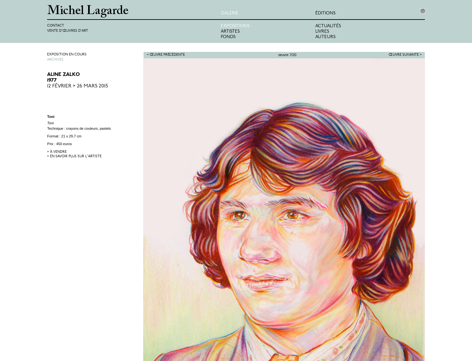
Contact (55, 26)
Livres (322, 31)
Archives (55, 60)
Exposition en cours (67, 54)
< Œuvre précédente (166, 55)
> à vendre (57, 152)
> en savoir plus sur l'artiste (74, 156)
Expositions (235, 26)
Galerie (229, 13)
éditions (325, 13)
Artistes (230, 31)
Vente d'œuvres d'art (67, 31)
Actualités (328, 26)
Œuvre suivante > (405, 55)
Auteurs (325, 37)
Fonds (228, 37)
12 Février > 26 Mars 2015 (77, 86)
